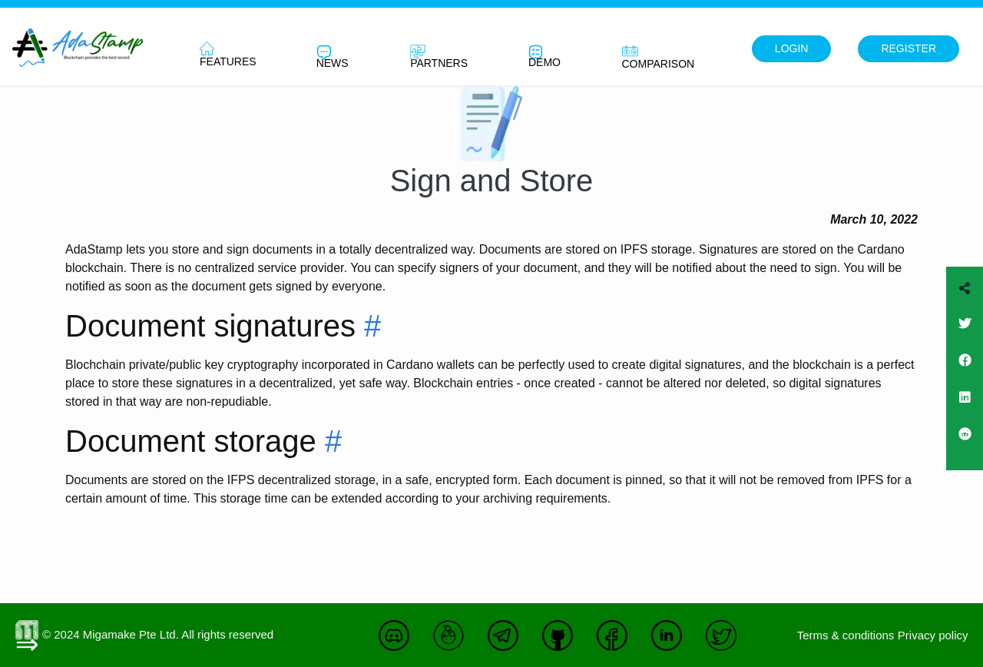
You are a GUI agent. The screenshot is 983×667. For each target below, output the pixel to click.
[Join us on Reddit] (964, 444)
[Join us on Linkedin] (964, 407)
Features (228, 54)
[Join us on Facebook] (964, 370)
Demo (544, 56)
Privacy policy (933, 635)
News (332, 57)
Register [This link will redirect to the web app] (908, 48)
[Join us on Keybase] (452, 643)
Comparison (658, 56)
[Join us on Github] (561, 643)
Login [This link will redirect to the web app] (792, 48)
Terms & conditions (846, 635)
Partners (439, 57)
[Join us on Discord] (397, 643)
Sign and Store (492, 180)
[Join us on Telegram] (507, 643)
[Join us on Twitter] (964, 333)
